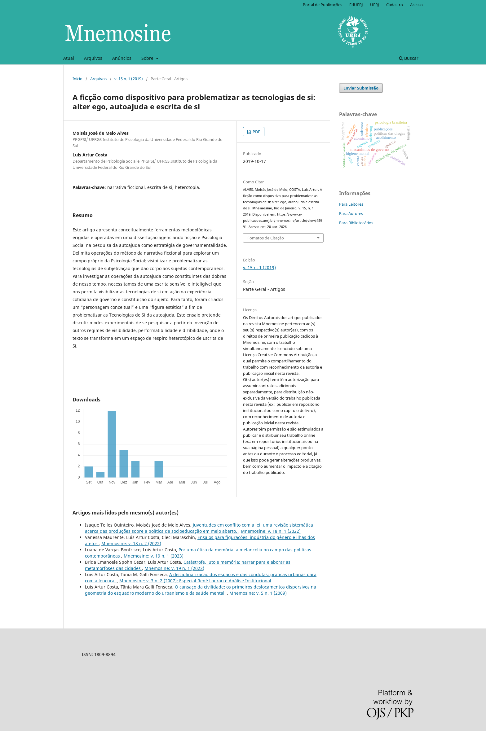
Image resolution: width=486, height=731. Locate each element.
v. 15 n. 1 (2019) (128, 78)
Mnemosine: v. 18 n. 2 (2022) (131, 543)
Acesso (416, 4)
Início (77, 78)
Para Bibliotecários (356, 222)
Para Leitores (351, 204)
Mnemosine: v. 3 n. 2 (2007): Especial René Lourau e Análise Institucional (195, 581)
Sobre (148, 58)
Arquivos (93, 58)
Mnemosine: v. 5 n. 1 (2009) (258, 593)
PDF (256, 131)
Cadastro (394, 4)
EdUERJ (356, 4)
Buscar (408, 58)
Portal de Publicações (322, 4)
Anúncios (121, 58)
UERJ (374, 4)
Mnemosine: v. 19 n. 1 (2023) (153, 556)
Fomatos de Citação (265, 238)
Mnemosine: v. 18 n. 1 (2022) (271, 531)
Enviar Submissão (360, 88)
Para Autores (351, 213)
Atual (68, 58)
